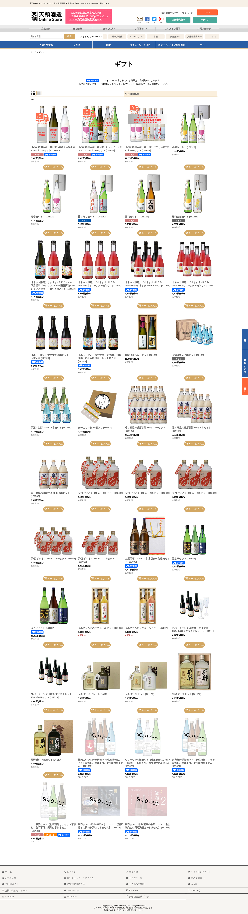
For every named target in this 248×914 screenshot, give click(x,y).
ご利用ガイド (140, 28)
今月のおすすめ (45, 45)
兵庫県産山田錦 (203, 36)
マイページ (187, 13)
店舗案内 (45, 28)
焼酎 (108, 45)
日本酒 (76, 45)
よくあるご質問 (172, 28)
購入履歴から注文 (169, 13)
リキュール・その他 (140, 45)
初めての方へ (109, 28)
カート (207, 12)
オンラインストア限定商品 (171, 45)
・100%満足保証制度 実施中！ (85, 19)
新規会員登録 (178, 19)
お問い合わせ (204, 28)
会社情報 (77, 28)
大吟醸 (107, 36)
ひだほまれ (184, 36)
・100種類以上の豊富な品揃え (85, 13)
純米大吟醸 (126, 36)
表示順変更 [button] (132, 93)
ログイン (205, 19)
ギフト (203, 45)
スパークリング (145, 36)
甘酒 (165, 36)
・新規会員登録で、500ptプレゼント (88, 16)
